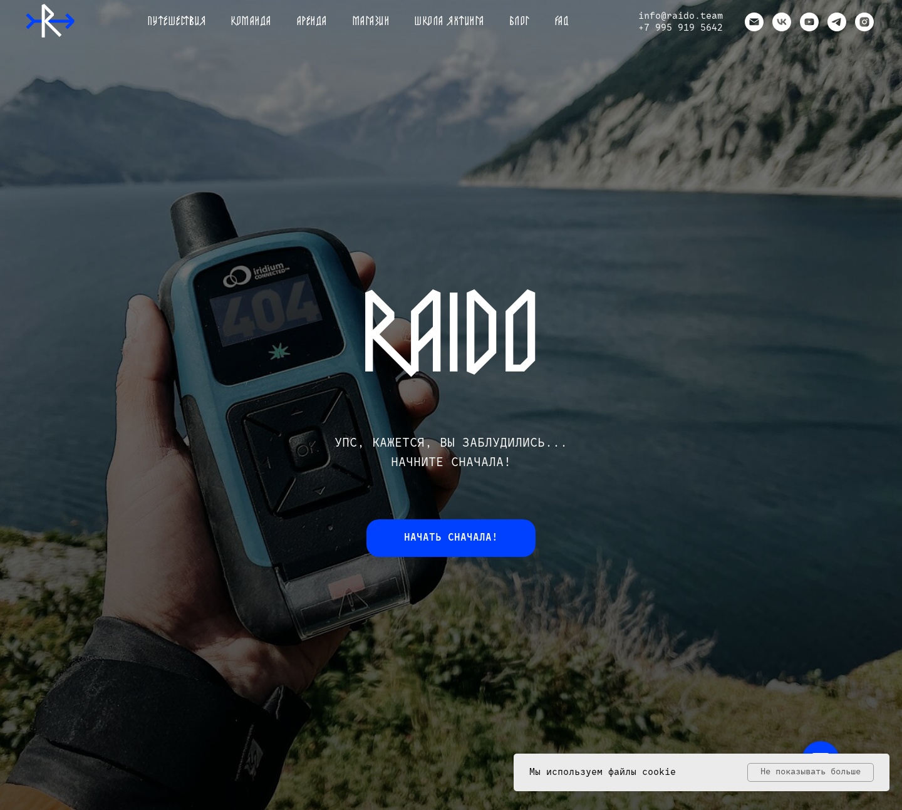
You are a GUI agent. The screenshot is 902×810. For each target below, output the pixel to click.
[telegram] (836, 22)
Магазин (371, 22)
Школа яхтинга (450, 22)
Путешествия (177, 22)
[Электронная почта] (754, 22)
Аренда (312, 22)
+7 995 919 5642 (680, 28)
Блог (520, 22)
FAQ (562, 22)
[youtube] (809, 22)
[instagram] (864, 22)
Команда (251, 22)
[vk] (781, 22)
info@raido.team (680, 16)
